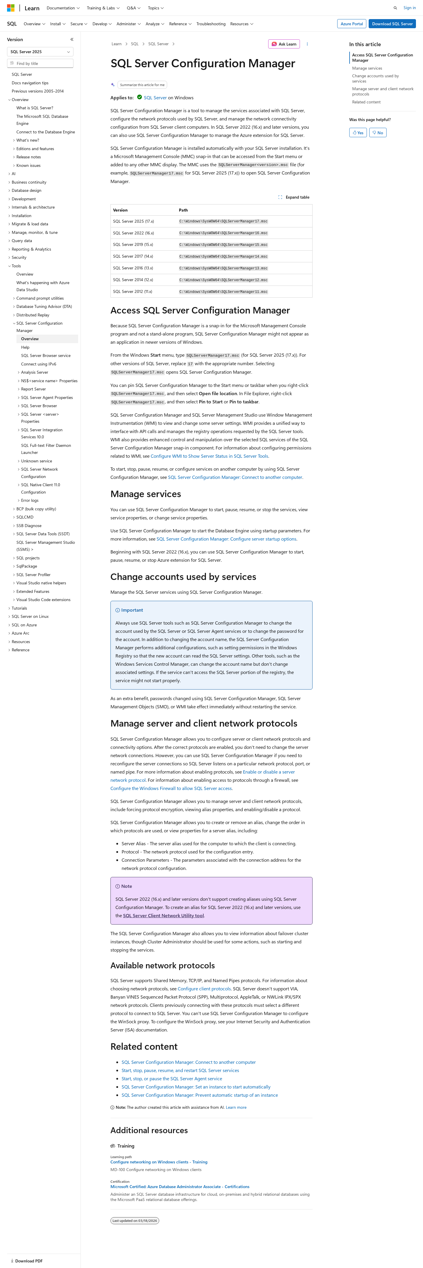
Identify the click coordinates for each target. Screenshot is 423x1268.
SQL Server (158, 43)
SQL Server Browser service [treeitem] (45, 355)
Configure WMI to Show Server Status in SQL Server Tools (209, 456)
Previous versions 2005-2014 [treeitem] (38, 91)
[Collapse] (72, 39)
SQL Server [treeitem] (22, 74)
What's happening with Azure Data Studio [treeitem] (42, 286)
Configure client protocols (204, 988)
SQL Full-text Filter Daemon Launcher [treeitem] (46, 448)
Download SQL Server (392, 23)
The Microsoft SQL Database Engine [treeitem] (42, 119)
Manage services (367, 68)
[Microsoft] (11, 8)
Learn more (236, 1107)
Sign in (410, 7)
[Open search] (395, 8)
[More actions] (307, 44)
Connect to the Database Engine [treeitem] (45, 132)
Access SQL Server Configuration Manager (382, 57)
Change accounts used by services (375, 78)
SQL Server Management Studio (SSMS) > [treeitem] (45, 545)
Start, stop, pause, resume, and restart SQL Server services (180, 1070)
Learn (117, 43)
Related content (366, 102)
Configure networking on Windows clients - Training (158, 1162)
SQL (135, 43)
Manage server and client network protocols (383, 91)
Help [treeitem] (25, 347)
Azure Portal (352, 23)
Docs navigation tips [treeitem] (30, 82)
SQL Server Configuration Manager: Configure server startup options (226, 539)
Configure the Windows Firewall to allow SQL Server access (171, 788)
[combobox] (40, 51)
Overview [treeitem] (24, 274)
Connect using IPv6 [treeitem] (38, 364)
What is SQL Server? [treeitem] (34, 107)
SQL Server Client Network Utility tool (163, 915)
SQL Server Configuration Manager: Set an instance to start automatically (196, 1086)
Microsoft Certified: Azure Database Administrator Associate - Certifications (179, 1186)
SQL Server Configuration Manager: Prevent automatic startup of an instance (200, 1095)
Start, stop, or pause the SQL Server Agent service (172, 1078)
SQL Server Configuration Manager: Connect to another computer (235, 477)
